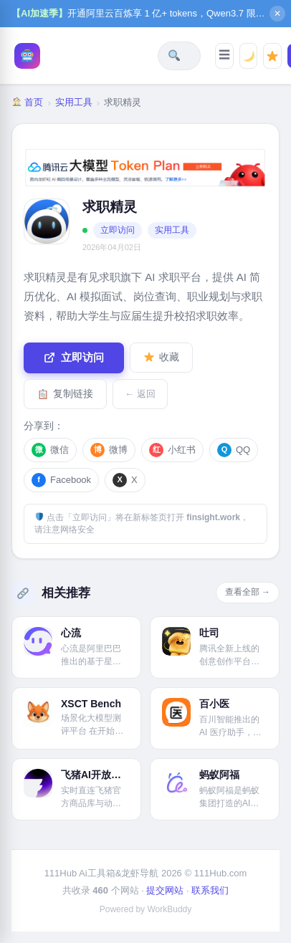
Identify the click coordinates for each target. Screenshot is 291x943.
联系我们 (210, 890)
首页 (28, 102)
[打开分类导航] (224, 56)
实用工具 (73, 102)
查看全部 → (247, 592)
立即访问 (117, 230)
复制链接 (65, 393)
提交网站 (164, 890)
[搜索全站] (174, 55)
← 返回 (140, 393)
